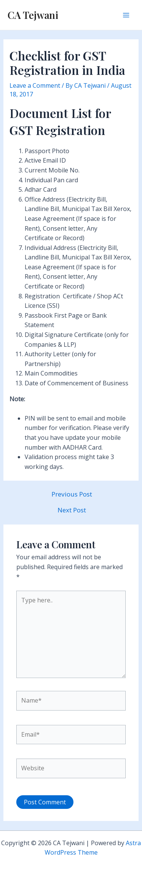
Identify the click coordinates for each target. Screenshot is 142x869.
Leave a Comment (34, 85)
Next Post (72, 510)
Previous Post (71, 494)
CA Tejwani (33, 15)
